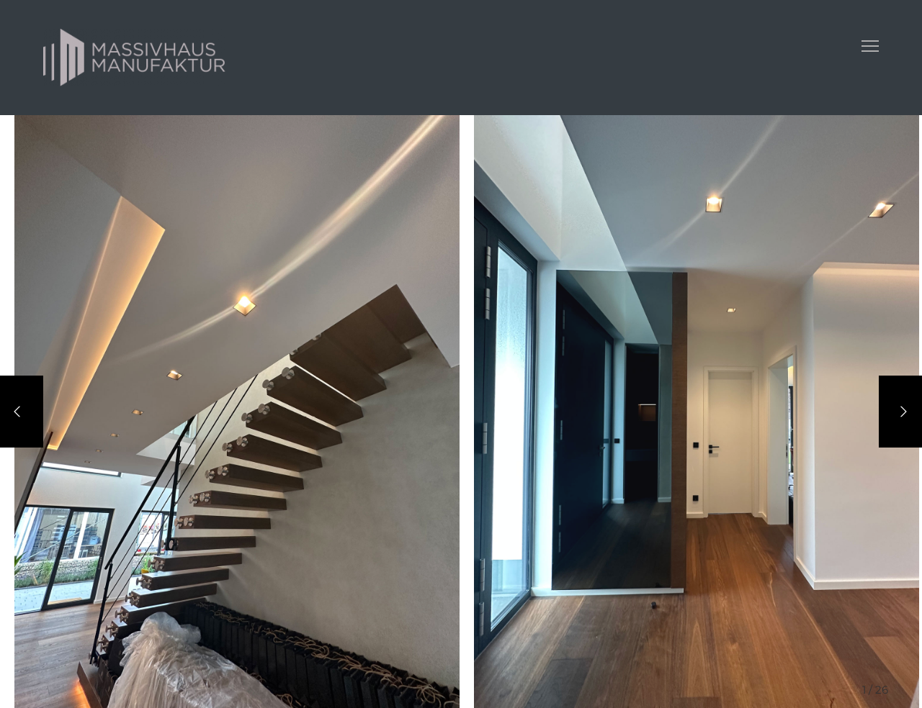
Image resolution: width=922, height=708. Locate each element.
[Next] (900, 412)
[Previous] (21, 412)
